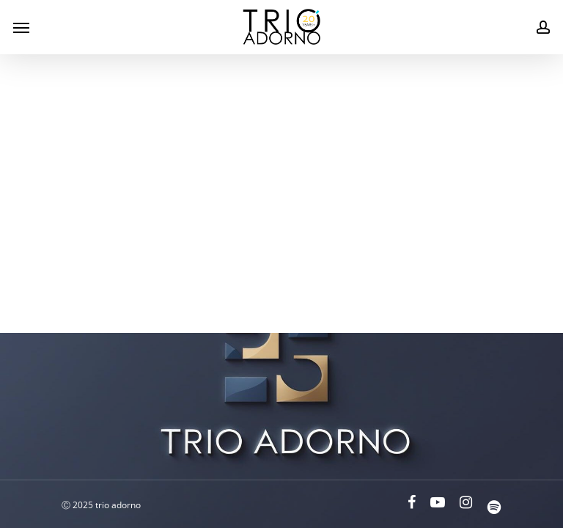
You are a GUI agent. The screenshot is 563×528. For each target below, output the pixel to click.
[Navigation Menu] (21, 27)
